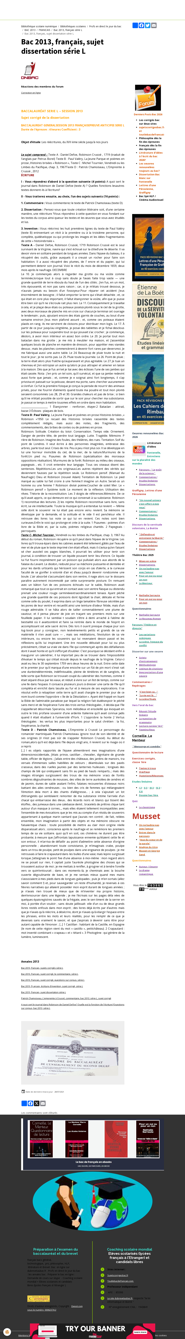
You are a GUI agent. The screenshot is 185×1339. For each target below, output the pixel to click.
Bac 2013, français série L (68, 30)
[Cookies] (7, 1332)
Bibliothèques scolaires (73, 26)
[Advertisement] (148, 54)
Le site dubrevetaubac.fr (121, 1297)
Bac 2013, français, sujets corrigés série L (44, 967)
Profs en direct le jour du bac (105, 26)
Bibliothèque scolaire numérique (39, 26)
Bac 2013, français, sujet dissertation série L (46, 992)
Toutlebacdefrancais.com (121, 1280)
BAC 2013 (29, 30)
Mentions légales (23, 1334)
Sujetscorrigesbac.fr (118, 1274)
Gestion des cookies (159, 1334)
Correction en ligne (31, 92)
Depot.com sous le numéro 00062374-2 (50, 1309)
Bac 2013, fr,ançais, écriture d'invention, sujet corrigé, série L (55, 986)
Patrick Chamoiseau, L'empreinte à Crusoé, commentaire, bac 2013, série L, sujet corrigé (71, 998)
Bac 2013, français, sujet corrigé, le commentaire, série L (53, 974)
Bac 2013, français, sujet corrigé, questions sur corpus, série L (56, 980)
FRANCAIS (44, 30)
